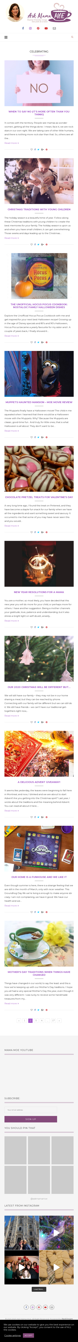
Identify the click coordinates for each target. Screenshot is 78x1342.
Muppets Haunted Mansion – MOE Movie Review (39, 405)
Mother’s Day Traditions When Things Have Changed (39, 983)
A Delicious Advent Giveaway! (39, 791)
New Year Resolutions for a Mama (39, 600)
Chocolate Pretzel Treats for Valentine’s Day (39, 504)
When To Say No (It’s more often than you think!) (39, 113)
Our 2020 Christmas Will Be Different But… (39, 695)
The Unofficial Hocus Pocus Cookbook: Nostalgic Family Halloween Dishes (39, 307)
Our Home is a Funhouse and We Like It (39, 886)
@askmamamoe (39, 1208)
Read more (11, 143)
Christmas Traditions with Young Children (39, 210)
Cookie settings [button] (12, 1335)
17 (53, 1031)
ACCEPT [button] (28, 1335)
